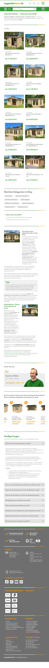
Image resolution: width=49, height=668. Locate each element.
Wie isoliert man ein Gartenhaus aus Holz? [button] (18, 443)
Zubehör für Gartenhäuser (11, 203)
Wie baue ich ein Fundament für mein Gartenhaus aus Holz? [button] (23, 511)
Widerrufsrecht (10, 649)
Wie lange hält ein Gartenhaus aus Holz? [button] (18, 521)
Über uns (8, 640)
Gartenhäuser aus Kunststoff (19, 352)
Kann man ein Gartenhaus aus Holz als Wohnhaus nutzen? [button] (23, 490)
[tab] (24, 443)
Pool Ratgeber (29, 629)
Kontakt (8, 621)
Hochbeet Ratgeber (31, 626)
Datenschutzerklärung (11, 647)
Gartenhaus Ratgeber (31, 621)
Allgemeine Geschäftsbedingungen (12, 645)
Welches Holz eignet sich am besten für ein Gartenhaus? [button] (22, 516)
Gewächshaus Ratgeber (32, 624)
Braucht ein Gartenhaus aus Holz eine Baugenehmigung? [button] (22, 495)
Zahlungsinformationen (12, 623)
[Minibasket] (43, 3)
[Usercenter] (38, 3)
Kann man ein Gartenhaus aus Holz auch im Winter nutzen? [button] (23, 485)
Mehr (21, 20)
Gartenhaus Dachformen (22, 196)
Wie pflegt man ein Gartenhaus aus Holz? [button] (18, 500)
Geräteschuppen (25, 199)
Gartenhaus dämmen (27, 203)
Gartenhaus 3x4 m (22, 207)
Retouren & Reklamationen (12, 626)
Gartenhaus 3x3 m (9, 207)
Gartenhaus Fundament (11, 199)
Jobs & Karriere (10, 641)
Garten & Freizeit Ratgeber (33, 632)
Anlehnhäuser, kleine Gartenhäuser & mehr (18, 219)
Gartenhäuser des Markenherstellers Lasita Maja (19, 217)
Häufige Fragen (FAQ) (11, 629)
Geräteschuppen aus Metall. (11, 353)
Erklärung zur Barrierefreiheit (13, 650)
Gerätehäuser (8, 196)
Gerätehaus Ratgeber (31, 623)
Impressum (9, 643)
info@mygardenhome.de (36, 560)
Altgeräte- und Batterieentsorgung (14, 627)
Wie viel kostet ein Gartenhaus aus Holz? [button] (18, 505)
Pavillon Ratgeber (30, 627)
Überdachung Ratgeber (32, 630)
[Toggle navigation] (8, 9)
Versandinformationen (11, 624)
